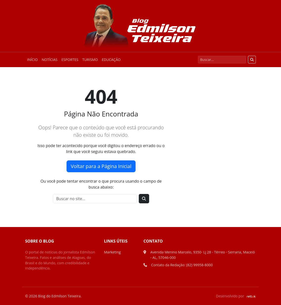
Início (32, 59)
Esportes (69, 59)
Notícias (49, 59)
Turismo (90, 59)
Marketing (112, 252)
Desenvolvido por (236, 296)
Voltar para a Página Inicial (101, 166)
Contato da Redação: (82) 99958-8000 (182, 265)
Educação (111, 59)
